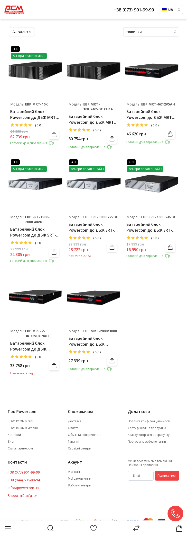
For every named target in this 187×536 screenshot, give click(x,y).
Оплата (73, 428)
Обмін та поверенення (84, 435)
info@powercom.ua (23, 487)
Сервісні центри (79, 448)
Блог (11, 442)
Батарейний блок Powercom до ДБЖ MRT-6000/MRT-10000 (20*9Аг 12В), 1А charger (91, 119)
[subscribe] (141, 476)
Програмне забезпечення (147, 442)
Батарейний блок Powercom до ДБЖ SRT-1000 (149, 227)
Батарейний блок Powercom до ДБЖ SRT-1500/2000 (33, 232)
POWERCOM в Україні (23, 428)
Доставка (74, 421)
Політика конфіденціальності (149, 421)
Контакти (14, 435)
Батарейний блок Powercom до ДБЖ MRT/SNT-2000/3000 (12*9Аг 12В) (29, 346)
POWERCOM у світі (20, 421)
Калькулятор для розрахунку (148, 435)
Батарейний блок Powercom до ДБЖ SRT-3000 (91, 227)
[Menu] (8, 528)
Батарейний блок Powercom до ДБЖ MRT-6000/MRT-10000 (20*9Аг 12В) (33, 114)
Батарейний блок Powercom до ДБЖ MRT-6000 (149, 114)
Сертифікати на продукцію (147, 428)
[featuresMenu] (21, 31)
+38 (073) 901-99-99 (134, 10)
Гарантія (74, 442)
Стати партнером (20, 448)
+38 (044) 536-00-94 (24, 480)
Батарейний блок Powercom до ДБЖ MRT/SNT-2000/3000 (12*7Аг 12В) (87, 341)
